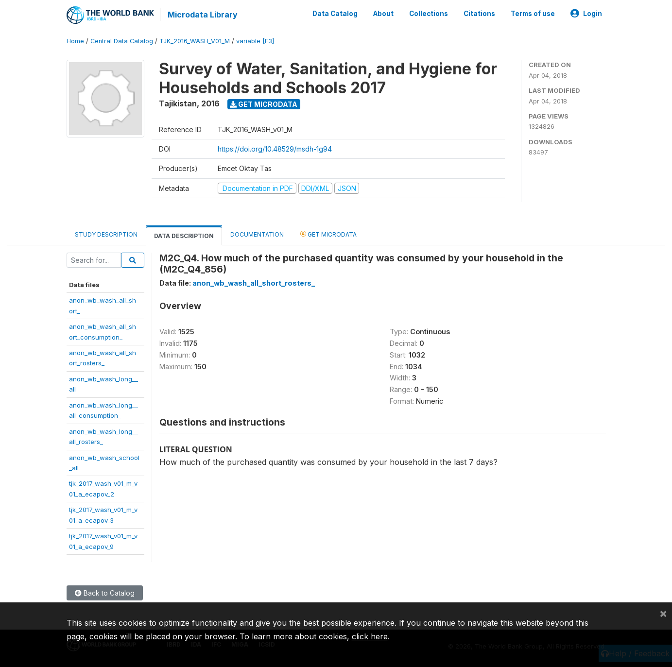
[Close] (663, 613)
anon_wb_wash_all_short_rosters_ (253, 283)
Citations (479, 13)
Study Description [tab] (106, 234)
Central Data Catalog (121, 41)
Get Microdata (263, 104)
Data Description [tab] (184, 235)
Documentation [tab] (257, 234)
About (383, 13)
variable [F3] (255, 41)
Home (75, 41)
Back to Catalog (105, 593)
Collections (428, 13)
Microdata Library (203, 14)
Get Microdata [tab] (328, 234)
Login (586, 13)
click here (370, 636)
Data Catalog (335, 13)
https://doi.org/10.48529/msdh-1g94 (275, 149)
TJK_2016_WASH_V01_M (194, 41)
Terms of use (533, 13)
